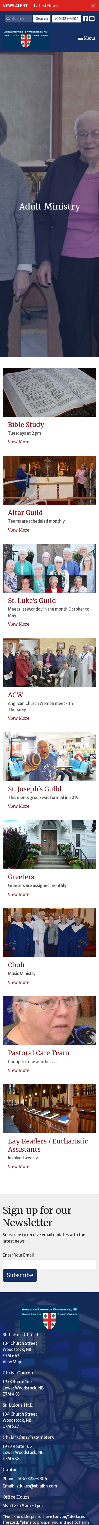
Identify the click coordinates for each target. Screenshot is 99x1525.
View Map (12, 1361)
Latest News (46, 5)
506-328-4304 (66, 18)
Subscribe (20, 1275)
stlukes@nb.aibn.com (36, 1486)
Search (42, 18)
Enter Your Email (18, 1255)
